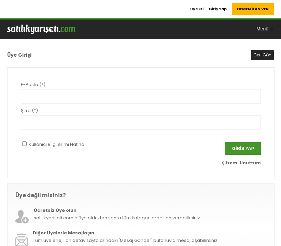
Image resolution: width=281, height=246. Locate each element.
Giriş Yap (218, 9)
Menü (264, 28)
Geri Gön (262, 55)
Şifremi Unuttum (241, 163)
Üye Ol (196, 9)
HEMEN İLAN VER (253, 9)
